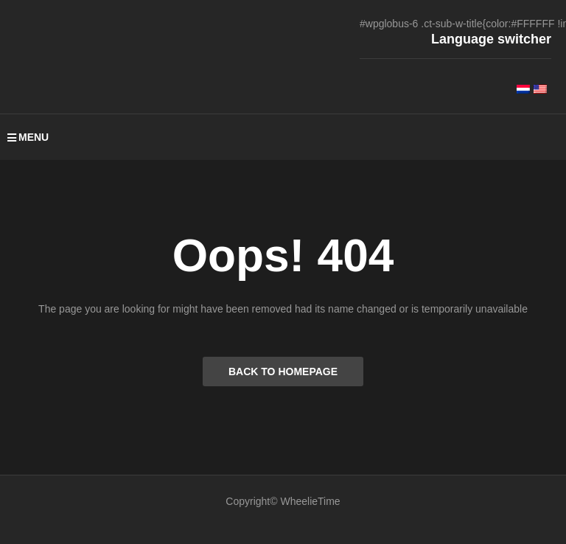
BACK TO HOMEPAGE (283, 371)
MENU (28, 137)
